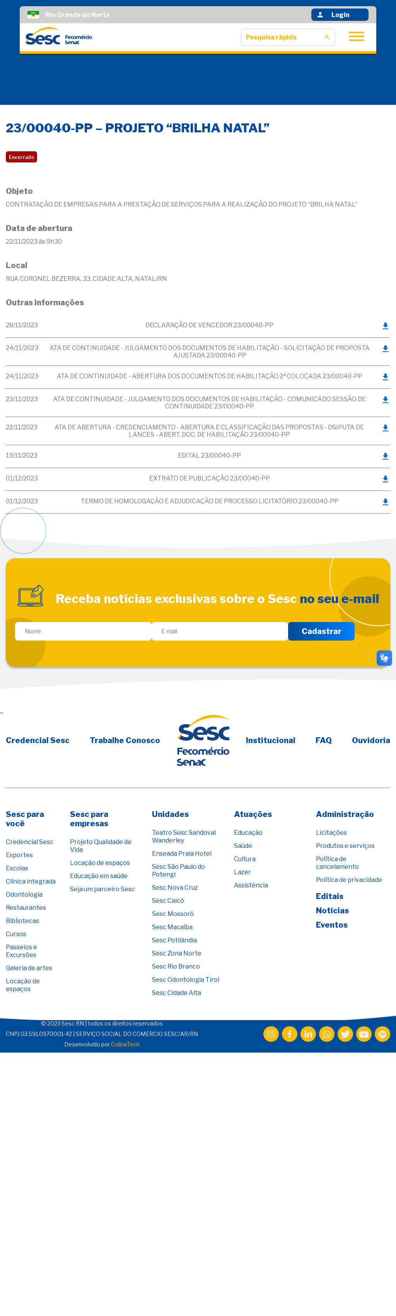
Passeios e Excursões (21, 951)
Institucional (270, 740)
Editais (329, 896)
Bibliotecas (22, 921)
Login (333, 15)
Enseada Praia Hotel (182, 853)
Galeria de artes (29, 968)
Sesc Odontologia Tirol (185, 979)
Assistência (251, 885)
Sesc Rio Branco (176, 966)
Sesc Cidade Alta (176, 992)
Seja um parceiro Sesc (102, 889)
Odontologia (24, 894)
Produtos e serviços (345, 845)
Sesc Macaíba (172, 927)
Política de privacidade (349, 880)
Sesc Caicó (168, 900)
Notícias (332, 910)
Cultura (245, 859)
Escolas (17, 868)
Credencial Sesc (38, 740)
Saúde (243, 845)
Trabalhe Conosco (125, 740)
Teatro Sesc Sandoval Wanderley (184, 836)
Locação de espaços (23, 985)
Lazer (242, 872)
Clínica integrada (31, 881)
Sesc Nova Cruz (175, 887)
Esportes (19, 855)
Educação (248, 832)
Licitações (331, 832)
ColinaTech (125, 1044)
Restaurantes (26, 907)
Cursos (16, 934)
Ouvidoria (371, 740)
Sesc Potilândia (174, 940)
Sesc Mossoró (173, 914)
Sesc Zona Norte (176, 953)
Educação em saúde (99, 876)
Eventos (332, 925)
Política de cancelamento (337, 862)
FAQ (324, 740)
